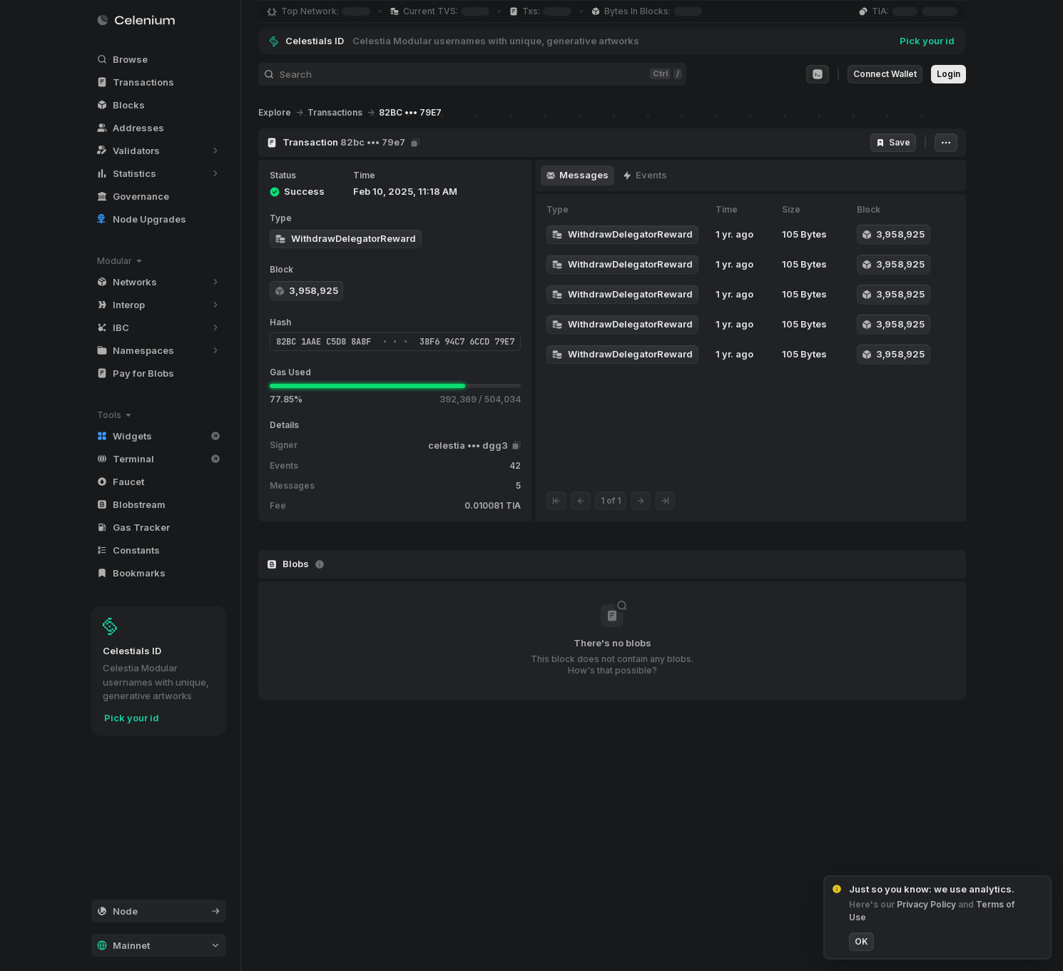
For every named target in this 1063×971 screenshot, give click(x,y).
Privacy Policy (920, 904)
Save (893, 142)
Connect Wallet (885, 73)
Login (948, 73)
